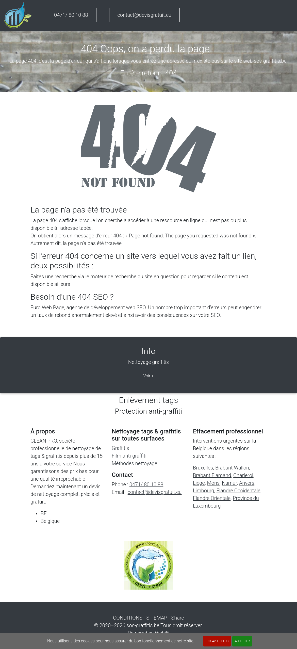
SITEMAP (156, 618)
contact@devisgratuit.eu (145, 15)
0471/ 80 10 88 (71, 15)
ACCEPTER (242, 641)
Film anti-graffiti (129, 456)
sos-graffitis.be (142, 625)
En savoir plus (217, 641)
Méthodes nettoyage (134, 463)
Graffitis (120, 448)
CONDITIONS (127, 618)
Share (177, 618)
